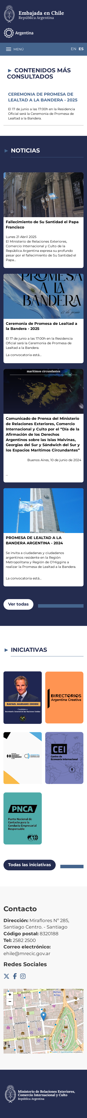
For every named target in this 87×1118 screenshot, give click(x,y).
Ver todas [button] (18, 604)
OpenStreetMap (67, 1052)
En (73, 49)
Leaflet (53, 1052)
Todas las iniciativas (29, 864)
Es (81, 49)
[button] (43, 1016)
